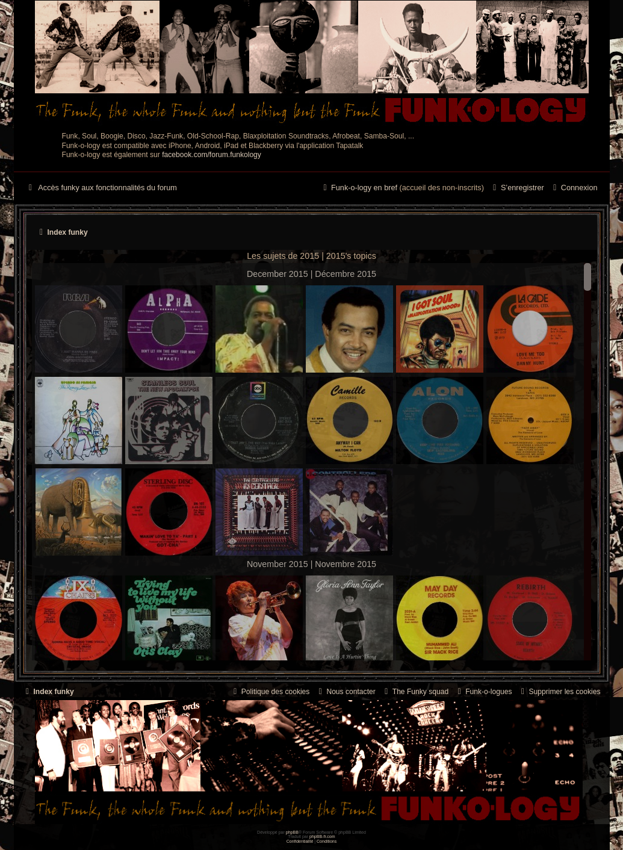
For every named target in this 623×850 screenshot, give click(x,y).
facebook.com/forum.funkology (211, 154)
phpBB (292, 832)
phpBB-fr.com (322, 836)
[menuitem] (574, 188)
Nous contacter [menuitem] (345, 691)
